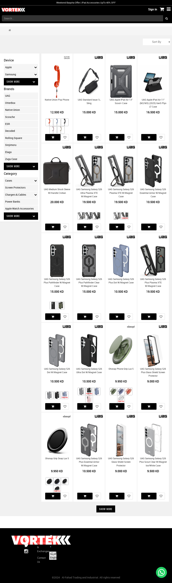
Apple (21, 67)
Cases (21, 181)
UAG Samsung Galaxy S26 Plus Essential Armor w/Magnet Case (89, 462)
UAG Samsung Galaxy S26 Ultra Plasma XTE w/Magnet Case (89, 193)
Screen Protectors (15, 187)
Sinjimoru (10, 145)
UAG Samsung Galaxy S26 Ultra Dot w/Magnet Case (89, 370)
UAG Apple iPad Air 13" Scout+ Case (121, 101)
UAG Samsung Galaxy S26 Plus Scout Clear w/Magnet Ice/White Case (153, 462)
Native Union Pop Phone (57, 99)
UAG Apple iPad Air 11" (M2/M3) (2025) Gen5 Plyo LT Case (153, 103)
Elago (8, 152)
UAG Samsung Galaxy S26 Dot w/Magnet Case (57, 370)
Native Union (12, 110)
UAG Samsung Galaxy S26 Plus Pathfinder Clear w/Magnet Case (89, 283)
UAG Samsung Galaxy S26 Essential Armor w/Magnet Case (153, 193)
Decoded (10, 131)
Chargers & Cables (21, 195)
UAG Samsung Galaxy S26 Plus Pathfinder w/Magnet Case (57, 283)
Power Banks (12, 201)
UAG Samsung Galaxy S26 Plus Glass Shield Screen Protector (153, 372)
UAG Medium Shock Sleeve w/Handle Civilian (57, 191)
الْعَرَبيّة (53, 553)
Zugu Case (11, 159)
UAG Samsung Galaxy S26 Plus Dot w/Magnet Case (121, 281)
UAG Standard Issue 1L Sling (89, 101)
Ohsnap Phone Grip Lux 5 (121, 368)
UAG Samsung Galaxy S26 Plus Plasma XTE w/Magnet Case (153, 283)
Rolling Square (13, 138)
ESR (7, 124)
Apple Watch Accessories (19, 208)
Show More (21, 82)
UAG (7, 96)
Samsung (21, 74)
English (54, 557)
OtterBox (10, 103)
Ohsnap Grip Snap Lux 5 (57, 458)
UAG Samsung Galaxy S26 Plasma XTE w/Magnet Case (121, 193)
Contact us (41, 559)
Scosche (10, 117)
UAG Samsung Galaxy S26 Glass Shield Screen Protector (121, 462)
